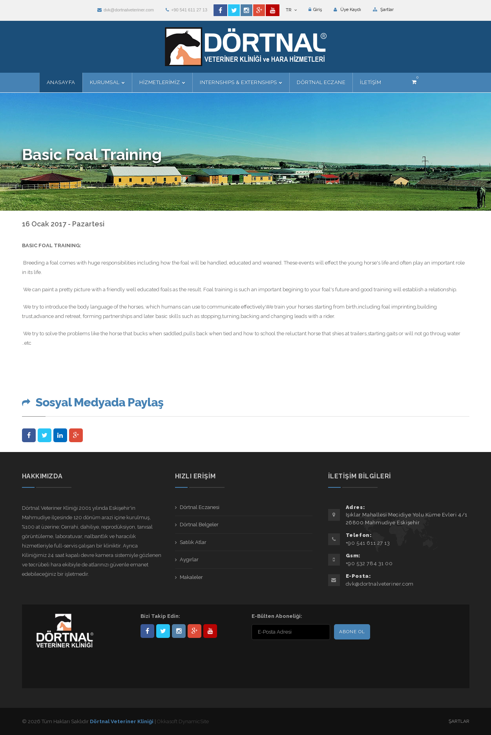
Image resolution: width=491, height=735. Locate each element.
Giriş (315, 9)
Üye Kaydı (347, 9)
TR (291, 10)
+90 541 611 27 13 (186, 9)
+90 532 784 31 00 (369, 563)
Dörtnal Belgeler (199, 524)
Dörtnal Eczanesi (199, 507)
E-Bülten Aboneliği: (277, 616)
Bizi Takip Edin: (160, 616)
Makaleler (191, 577)
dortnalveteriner (179, 631)
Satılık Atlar (193, 542)
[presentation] (302, 657)
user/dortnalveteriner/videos (210, 631)
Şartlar (383, 9)
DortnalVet (163, 631)
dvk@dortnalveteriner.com (125, 9)
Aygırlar (189, 559)
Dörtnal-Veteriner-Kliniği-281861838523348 (147, 631)
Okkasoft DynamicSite (183, 721)
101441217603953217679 (194, 631)
